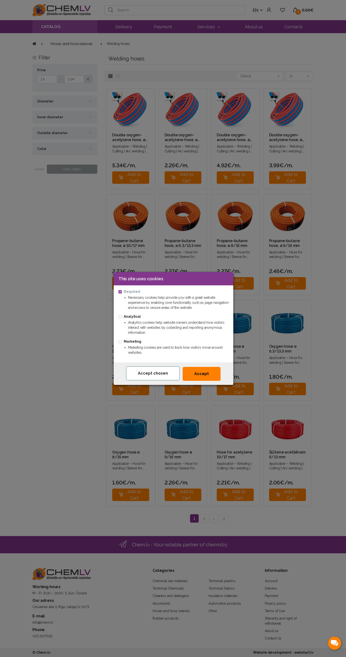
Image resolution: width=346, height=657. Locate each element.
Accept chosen (153, 373)
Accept (201, 373)
